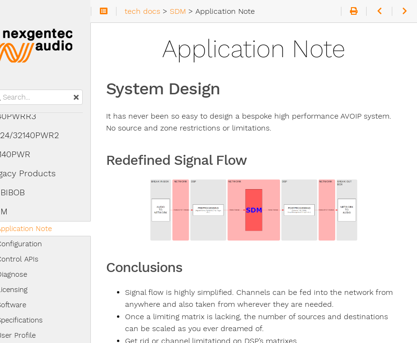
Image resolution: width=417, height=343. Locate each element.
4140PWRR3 (31, 116)
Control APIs (36, 259)
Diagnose (30, 274)
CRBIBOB (25, 192)
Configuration (37, 244)
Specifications (38, 320)
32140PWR (28, 154)
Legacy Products (41, 173)
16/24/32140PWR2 (43, 135)
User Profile (34, 335)
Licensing (30, 289)
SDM (17, 211)
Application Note (42, 228)
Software (30, 305)
